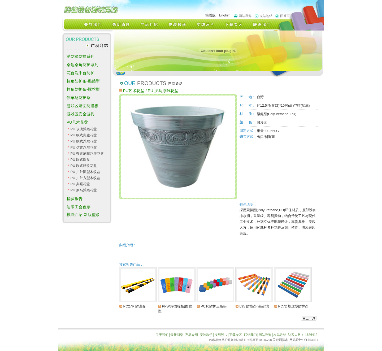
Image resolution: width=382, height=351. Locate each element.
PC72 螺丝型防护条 (293, 306)
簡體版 (210, 15)
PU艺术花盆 (77, 122)
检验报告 (75, 198)
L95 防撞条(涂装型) (254, 306)
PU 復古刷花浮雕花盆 (87, 153)
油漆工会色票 (78, 207)
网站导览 (245, 16)
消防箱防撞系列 (80, 56)
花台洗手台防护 (80, 73)
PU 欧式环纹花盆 (83, 166)
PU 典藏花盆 (80, 184)
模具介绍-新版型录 (83, 214)
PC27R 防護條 (134, 306)
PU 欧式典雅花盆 (83, 135)
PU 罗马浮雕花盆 (83, 190)
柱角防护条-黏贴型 (83, 81)
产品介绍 (191, 335)
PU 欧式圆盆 (80, 160)
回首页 (285, 16)
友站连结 (266, 16)
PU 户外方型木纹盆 (85, 178)
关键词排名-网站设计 (287, 340)
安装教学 (206, 335)
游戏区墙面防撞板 (82, 105)
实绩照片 (221, 335)
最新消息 (176, 335)
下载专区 (235, 335)
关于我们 (162, 335)
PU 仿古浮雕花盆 (83, 147)
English (225, 15)
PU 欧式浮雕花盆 (83, 141)
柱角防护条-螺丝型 (83, 89)
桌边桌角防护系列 (82, 64)
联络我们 (250, 335)
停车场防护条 (78, 97)
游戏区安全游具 (80, 114)
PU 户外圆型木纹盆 (85, 172)
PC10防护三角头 (214, 306)
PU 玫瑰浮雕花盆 (83, 129)
